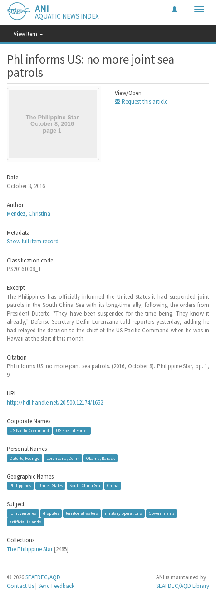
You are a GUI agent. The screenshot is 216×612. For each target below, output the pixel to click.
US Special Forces (72, 431)
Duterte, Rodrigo (24, 458)
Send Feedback (56, 586)
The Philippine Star (30, 549)
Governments (162, 513)
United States (50, 486)
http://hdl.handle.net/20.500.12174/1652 (55, 402)
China (112, 486)
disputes (51, 513)
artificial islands (25, 522)
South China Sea (84, 486)
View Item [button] (28, 34)
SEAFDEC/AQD (42, 577)
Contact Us (20, 586)
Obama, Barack (100, 458)
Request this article (141, 101)
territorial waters (82, 513)
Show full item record (33, 241)
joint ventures (23, 513)
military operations (123, 513)
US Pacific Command (29, 431)
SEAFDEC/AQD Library (182, 586)
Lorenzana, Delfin (63, 458)
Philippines (20, 486)
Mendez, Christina (28, 213)
